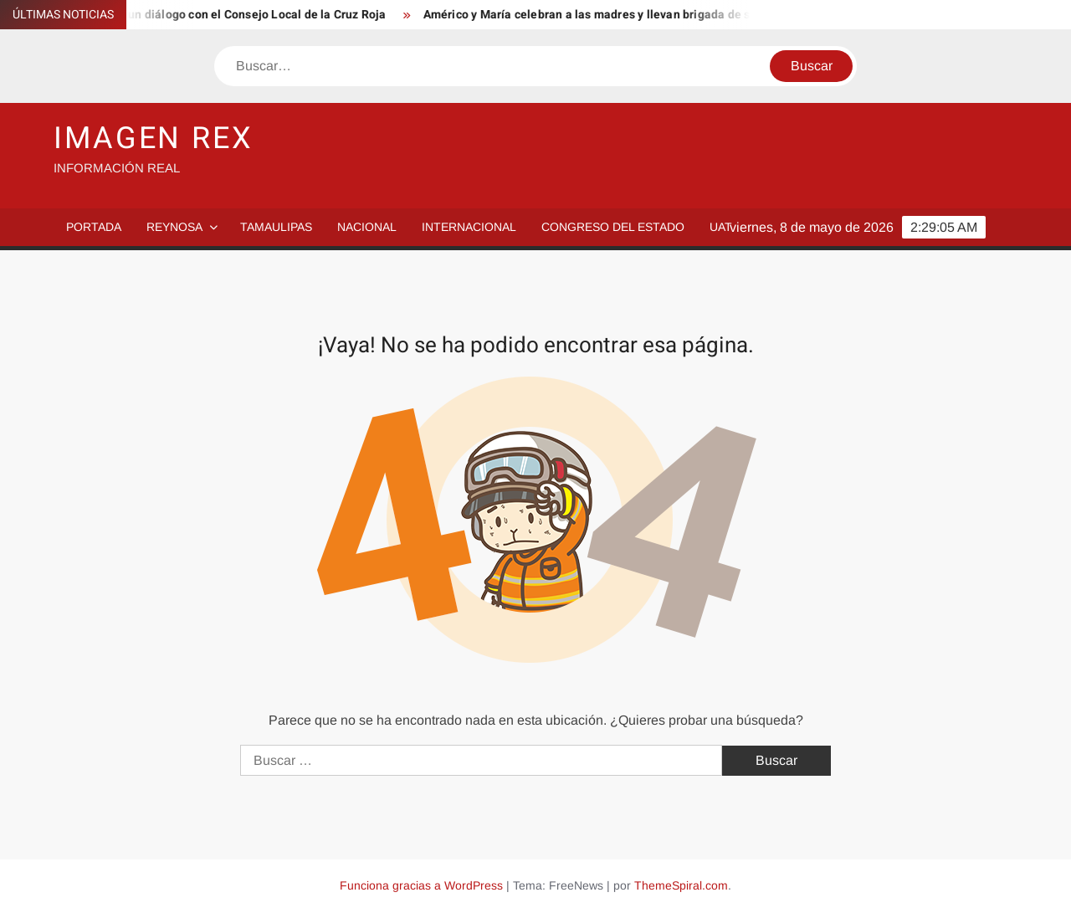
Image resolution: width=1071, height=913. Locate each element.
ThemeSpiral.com (681, 885)
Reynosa (174, 226)
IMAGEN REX (154, 138)
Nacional (367, 226)
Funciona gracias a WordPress (421, 885)
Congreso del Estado (612, 226)
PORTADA (93, 226)
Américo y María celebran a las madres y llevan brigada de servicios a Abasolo (641, 14)
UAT (721, 226)
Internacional (469, 226)
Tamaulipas (276, 226)
